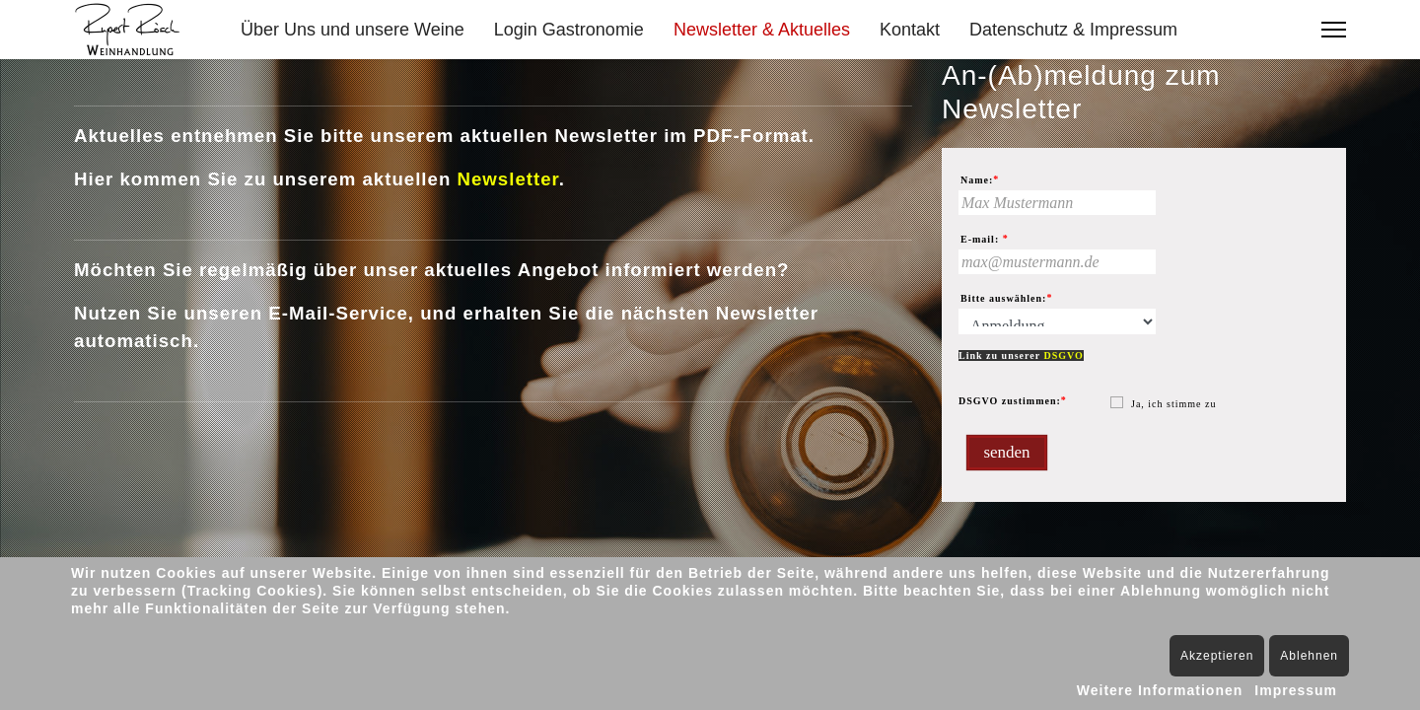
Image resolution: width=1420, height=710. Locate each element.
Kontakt (910, 29)
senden (1006, 452)
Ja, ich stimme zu (1173, 403)
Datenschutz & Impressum (1073, 29)
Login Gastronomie (569, 29)
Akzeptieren (1216, 656)
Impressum (1295, 690)
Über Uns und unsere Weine (352, 29)
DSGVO (1063, 355)
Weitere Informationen (1160, 690)
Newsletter (507, 179)
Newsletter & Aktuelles (762, 29)
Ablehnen (1309, 656)
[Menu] (1333, 29)
